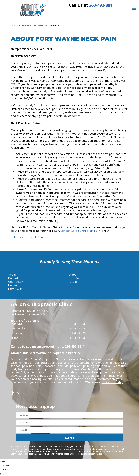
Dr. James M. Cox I (43, 454)
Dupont (13, 278)
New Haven (15, 289)
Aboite (12, 274)
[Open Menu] (134, 8)
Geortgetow (16, 281)
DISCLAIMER (63, 451)
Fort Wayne (77, 278)
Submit (69, 437)
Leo (72, 285)
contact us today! (112, 382)
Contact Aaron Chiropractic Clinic (82, 231)
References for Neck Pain (27, 237)
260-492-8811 (102, 5)
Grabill (74, 281)
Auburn (75, 274)
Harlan (12, 285)
